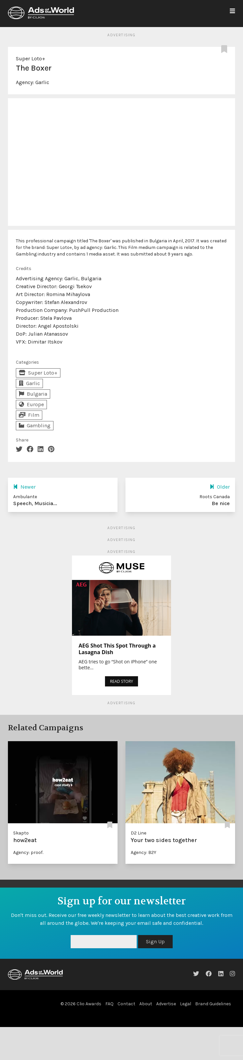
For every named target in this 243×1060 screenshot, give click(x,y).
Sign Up (155, 941)
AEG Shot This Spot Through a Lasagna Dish (117, 649)
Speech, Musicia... (35, 503)
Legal (185, 1004)
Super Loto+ (30, 58)
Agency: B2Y (143, 852)
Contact (126, 1004)
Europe (31, 404)
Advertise (166, 1004)
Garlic (42, 82)
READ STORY (121, 681)
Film (29, 415)
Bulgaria (33, 394)
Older (220, 487)
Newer (24, 487)
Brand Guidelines (213, 1004)
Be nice (221, 503)
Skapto (21, 833)
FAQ (109, 1004)
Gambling (35, 425)
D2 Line (138, 833)
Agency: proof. (28, 852)
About (145, 1004)
